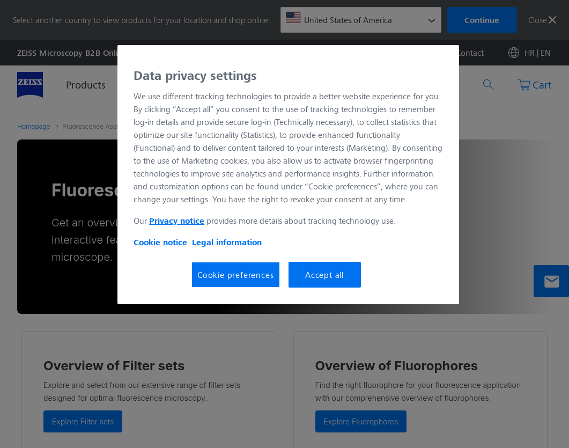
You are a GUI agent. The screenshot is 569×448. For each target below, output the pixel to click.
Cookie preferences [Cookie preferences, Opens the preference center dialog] (235, 274)
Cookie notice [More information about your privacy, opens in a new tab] (160, 242)
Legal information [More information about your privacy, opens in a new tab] (227, 242)
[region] (288, 175)
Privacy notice (176, 220)
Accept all (324, 274)
